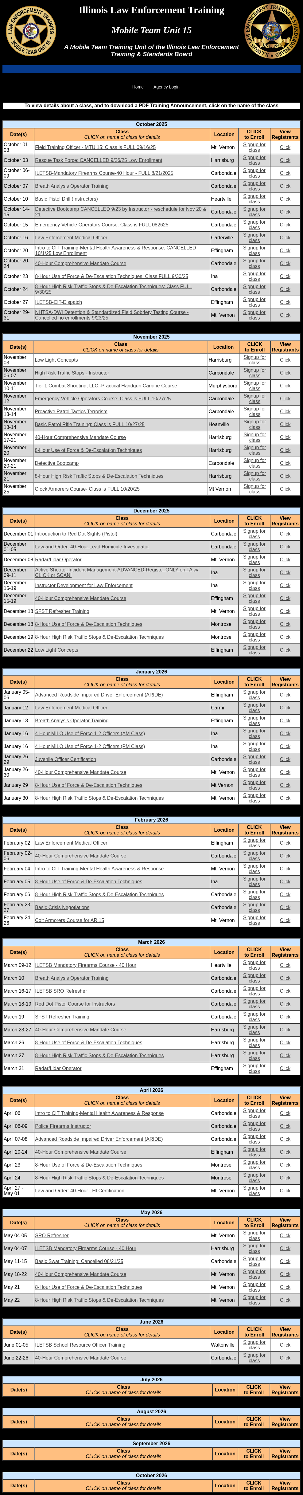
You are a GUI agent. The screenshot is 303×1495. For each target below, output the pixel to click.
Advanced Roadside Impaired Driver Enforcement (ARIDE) (99, 694)
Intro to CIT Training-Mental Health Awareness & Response (99, 868)
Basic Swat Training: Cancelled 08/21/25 (79, 1261)
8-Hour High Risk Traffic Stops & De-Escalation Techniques (99, 476)
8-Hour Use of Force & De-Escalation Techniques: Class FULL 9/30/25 (111, 276)
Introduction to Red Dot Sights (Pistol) (76, 533)
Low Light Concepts (56, 360)
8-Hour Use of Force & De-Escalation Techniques (88, 450)
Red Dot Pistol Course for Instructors (75, 1003)
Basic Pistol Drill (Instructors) (66, 199)
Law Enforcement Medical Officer (71, 237)
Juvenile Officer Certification (65, 759)
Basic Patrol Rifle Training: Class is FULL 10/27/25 (90, 424)
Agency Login (166, 86)
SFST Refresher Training (62, 611)
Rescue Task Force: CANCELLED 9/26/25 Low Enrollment (98, 160)
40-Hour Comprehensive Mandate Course (80, 263)
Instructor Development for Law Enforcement (83, 585)
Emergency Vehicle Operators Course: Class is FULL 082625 (101, 224)
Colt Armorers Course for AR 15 (69, 920)
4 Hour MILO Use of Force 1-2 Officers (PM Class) (90, 746)
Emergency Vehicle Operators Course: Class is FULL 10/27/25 (103, 398)
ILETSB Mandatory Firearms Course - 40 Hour (85, 965)
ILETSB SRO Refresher (61, 991)
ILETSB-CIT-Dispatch (58, 302)
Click (285, 147)
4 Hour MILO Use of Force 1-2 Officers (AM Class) (90, 733)
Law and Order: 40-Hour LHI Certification (79, 1190)
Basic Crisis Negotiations (62, 907)
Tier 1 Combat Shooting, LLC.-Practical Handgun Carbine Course (106, 385)
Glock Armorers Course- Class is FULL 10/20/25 (87, 489)
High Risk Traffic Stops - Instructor (72, 372)
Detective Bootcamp (57, 463)
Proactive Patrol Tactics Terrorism (71, 411)
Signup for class (254, 147)
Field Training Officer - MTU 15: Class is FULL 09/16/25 (95, 147)
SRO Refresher (51, 1235)
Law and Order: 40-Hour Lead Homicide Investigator (92, 546)
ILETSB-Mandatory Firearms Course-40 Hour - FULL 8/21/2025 (104, 173)
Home (138, 86)
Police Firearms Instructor (63, 1126)
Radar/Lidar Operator (58, 559)
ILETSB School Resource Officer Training (80, 1345)
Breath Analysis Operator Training (71, 186)
